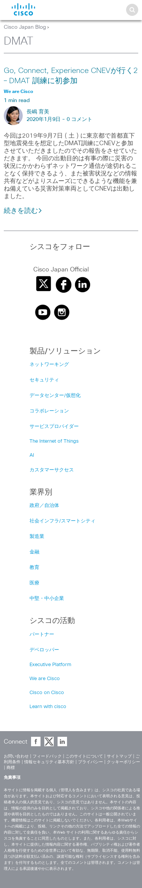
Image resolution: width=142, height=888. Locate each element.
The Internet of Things (54, 441)
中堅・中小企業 (47, 598)
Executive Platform (50, 664)
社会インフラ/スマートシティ (62, 521)
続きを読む (23, 211)
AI (32, 455)
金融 (34, 552)
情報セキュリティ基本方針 (49, 762)
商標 (10, 768)
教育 (34, 567)
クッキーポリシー (123, 762)
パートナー (42, 634)
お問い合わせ (16, 756)
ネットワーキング (49, 364)
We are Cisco (45, 678)
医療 (34, 583)
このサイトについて (84, 756)
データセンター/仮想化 (55, 395)
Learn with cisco (48, 706)
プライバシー (90, 762)
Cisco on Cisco (47, 692)
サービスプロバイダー (54, 426)
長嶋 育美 (38, 112)
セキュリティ (44, 380)
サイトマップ (119, 756)
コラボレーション (49, 411)
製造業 (37, 536)
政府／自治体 (44, 505)
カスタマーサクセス (52, 470)
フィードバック (47, 756)
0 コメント (79, 119)
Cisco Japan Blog (25, 27)
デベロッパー (44, 650)
